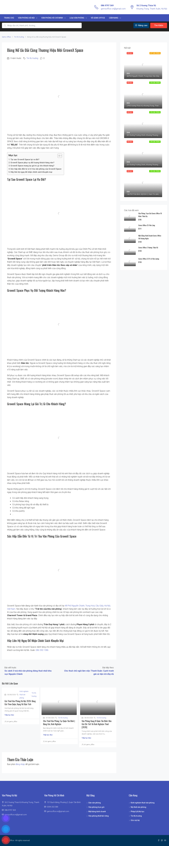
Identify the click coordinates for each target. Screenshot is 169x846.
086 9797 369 (107, 5)
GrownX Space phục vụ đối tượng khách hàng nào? (32, 163)
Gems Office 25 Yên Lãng (146, 225)
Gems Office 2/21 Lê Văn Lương (148, 258)
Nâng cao (141, 25)
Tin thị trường (19, 37)
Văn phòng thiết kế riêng (98, 816)
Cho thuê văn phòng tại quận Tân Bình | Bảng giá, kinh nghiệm (59, 722)
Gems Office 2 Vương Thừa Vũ (148, 247)
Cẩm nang (113, 18)
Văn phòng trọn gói (96, 807)
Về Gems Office (98, 18)
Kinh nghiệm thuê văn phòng (24, 695)
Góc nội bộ (135, 820)
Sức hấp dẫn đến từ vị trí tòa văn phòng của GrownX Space (35, 169)
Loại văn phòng (77, 18)
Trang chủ (9, 18)
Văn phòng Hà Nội (26, 18)
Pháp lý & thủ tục (137, 811)
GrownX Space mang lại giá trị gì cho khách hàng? (32, 166)
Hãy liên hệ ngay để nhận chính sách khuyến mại (31, 172)
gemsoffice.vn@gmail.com (113, 8)
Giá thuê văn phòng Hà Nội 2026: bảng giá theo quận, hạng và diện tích (20, 703)
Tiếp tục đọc (9, 715)
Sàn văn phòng (94, 803)
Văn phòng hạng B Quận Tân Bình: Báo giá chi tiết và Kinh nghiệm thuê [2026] (96, 724)
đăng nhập (20, 764)
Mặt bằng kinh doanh (97, 811)
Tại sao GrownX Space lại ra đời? (24, 159)
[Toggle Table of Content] (58, 156)
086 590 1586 (42, 650)
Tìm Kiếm (158, 25)
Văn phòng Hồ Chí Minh (52, 18)
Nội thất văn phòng (138, 807)
